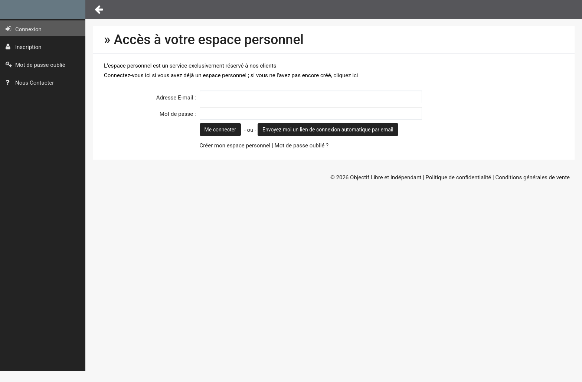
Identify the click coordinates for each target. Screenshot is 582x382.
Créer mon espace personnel (235, 145)
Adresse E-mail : (176, 97)
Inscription (24, 46)
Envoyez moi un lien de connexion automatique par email (327, 130)
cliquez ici (345, 75)
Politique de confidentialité (458, 177)
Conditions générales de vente (532, 177)
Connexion (24, 29)
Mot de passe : (178, 114)
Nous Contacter (30, 82)
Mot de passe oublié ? (301, 145)
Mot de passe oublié (35, 64)
